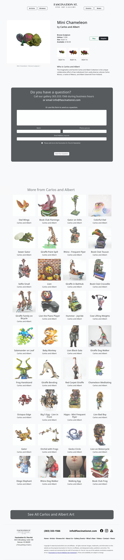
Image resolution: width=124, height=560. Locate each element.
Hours (112, 538)
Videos (99, 538)
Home (46, 538)
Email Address (62, 132)
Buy (94, 38)
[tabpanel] (86, 63)
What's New (90, 538)
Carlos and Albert (70, 26)
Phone (77, 126)
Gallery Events (79, 538)
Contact (106, 538)
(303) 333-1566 (52, 530)
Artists (52, 538)
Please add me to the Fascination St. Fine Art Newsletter (62, 137)
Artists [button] (32, 8)
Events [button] (88, 8)
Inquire (103, 38)
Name (46, 126)
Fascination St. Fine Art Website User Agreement (63, 552)
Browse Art (60, 538)
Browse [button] (43, 8)
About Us (69, 538)
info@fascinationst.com (65, 108)
